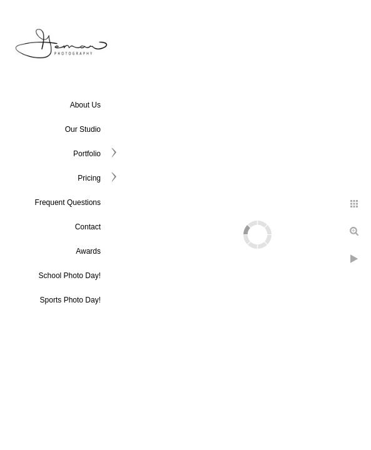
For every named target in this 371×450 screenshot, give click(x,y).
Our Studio (83, 129)
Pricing (89, 178)
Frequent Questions (68, 202)
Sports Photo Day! (70, 300)
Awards (88, 251)
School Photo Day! (70, 275)
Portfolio (87, 153)
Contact (88, 226)
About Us (85, 105)
